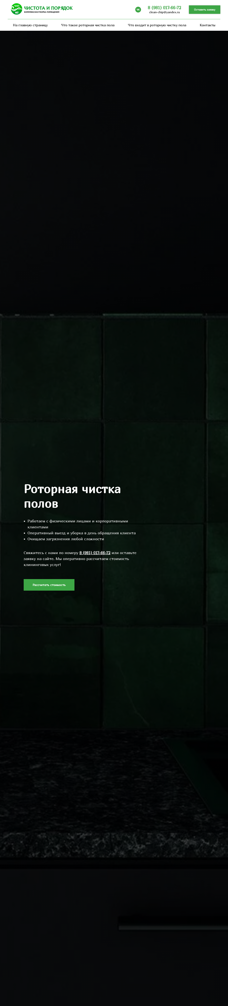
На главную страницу (30, 25)
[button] (204, 9)
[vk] (138, 9)
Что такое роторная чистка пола (87, 25)
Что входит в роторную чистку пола (157, 25)
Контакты (207, 25)
